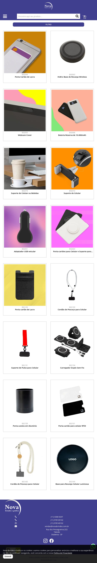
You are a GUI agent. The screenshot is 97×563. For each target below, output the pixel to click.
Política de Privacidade (63, 553)
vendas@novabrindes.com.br (57, 526)
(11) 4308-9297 (57, 517)
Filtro (48, 24)
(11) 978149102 (57, 520)
